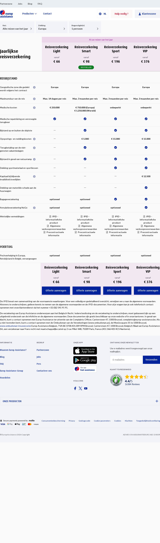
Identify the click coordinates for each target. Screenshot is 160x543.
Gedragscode (84, 421)
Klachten (128, 421)
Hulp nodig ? (121, 13)
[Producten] (29, 13)
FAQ (40, 3)
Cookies (117, 421)
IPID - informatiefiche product (54, 219)
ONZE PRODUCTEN (80, 401)
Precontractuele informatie (55, 234)
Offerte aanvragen (56, 290)
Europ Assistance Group (11, 370)
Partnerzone (6, 3)
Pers (39, 363)
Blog (30, 3)
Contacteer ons (44, 370)
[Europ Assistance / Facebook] (75, 389)
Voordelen (5, 377)
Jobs (20, 3)
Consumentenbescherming (53, 421)
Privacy (72, 421)
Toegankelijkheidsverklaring (148, 421)
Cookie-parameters (102, 421)
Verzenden (151, 359)
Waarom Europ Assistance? (13, 350)
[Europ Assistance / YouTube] (86, 389)
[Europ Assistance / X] (81, 389)
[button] (102, 14)
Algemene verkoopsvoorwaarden (54, 227)
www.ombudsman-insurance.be (15, 325)
